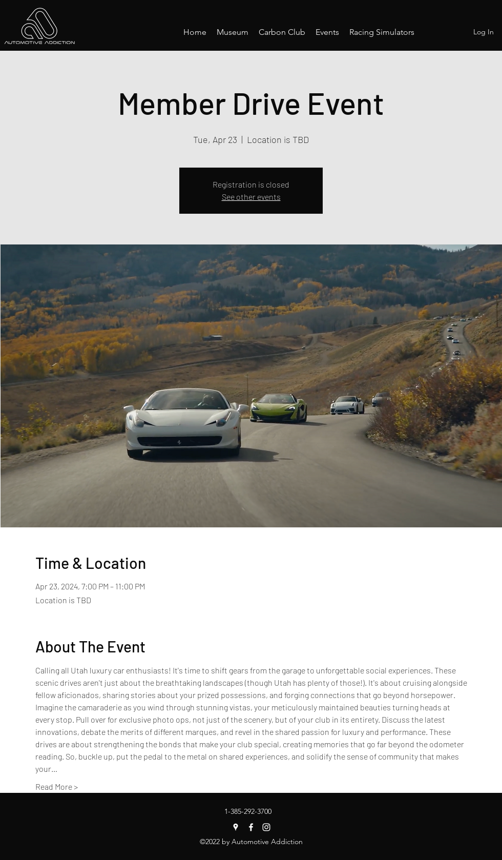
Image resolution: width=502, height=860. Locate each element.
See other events (251, 196)
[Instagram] (266, 827)
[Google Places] (236, 827)
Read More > (56, 786)
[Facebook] (251, 827)
